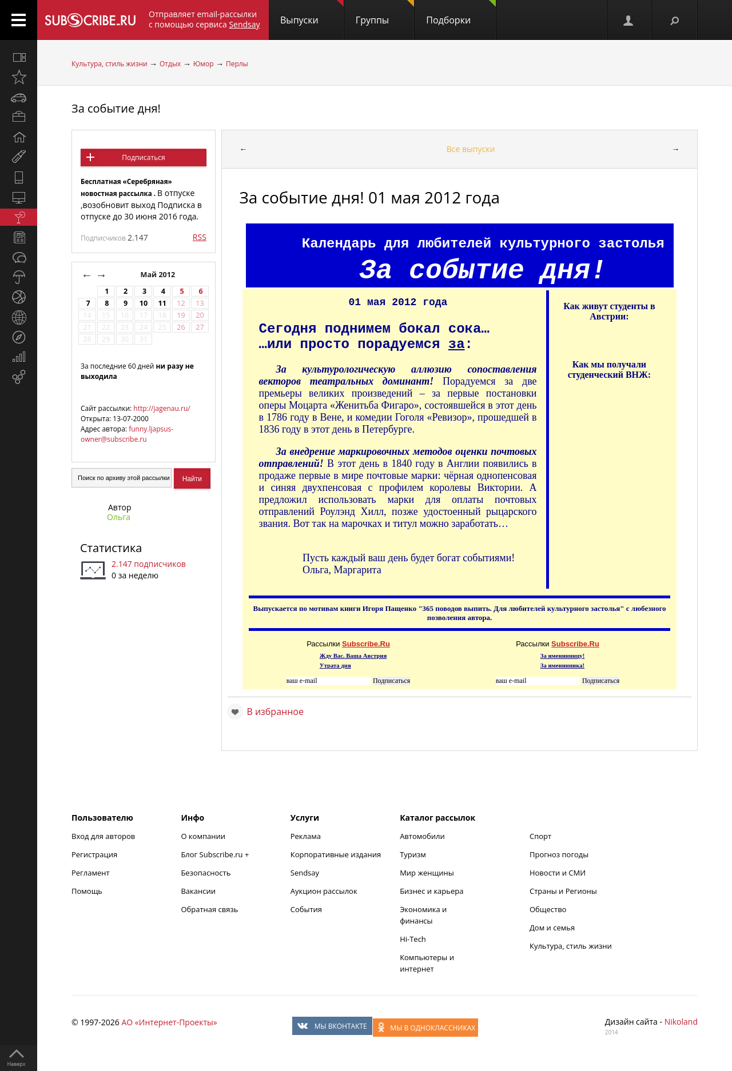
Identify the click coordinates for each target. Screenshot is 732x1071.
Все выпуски (471, 148)
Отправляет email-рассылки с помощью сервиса (204, 19)
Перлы (237, 64)
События (306, 909)
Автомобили (422, 836)
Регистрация (94, 854)
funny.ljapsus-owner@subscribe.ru (127, 434)
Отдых (170, 64)
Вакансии (198, 891)
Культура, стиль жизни (109, 64)
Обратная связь (209, 909)
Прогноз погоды (559, 854)
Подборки (461, 13)
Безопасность (205, 873)
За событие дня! (116, 108)
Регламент (90, 873)
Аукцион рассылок (324, 891)
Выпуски (312, 13)
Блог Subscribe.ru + (215, 854)
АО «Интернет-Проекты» (169, 1022)
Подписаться (143, 157)
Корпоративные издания (336, 854)
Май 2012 (159, 274)
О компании (203, 836)
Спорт (540, 836)
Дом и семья (552, 927)
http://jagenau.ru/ (161, 408)
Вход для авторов (103, 836)
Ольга (118, 516)
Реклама (306, 836)
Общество (548, 909)
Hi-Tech (413, 939)
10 (144, 303)
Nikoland (681, 1021)
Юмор (203, 64)
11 (162, 303)
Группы (385, 13)
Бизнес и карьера (431, 891)
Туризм (413, 854)
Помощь (86, 891)
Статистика (111, 548)
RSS (199, 236)
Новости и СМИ (558, 873)
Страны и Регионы (563, 891)
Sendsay (305, 873)
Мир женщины (427, 873)
